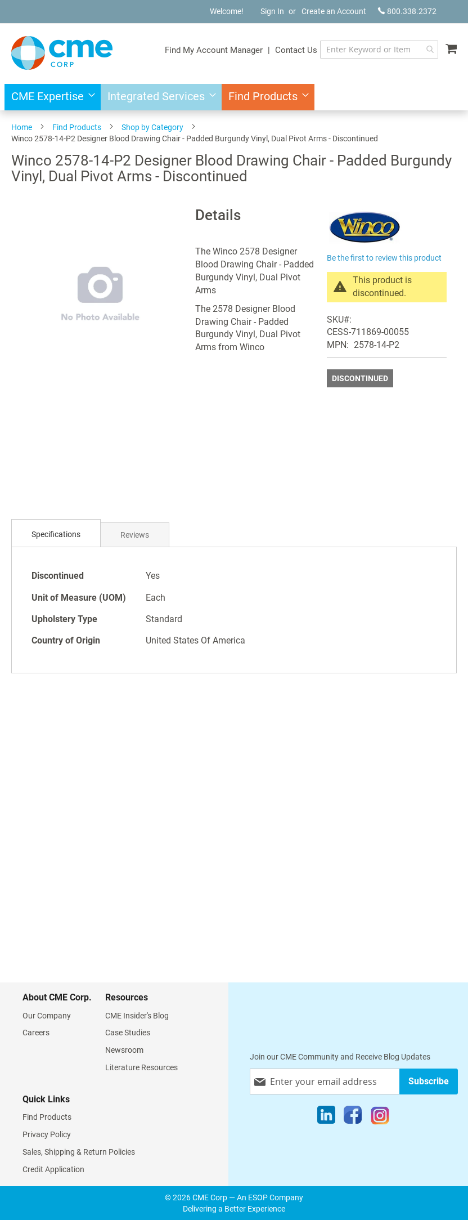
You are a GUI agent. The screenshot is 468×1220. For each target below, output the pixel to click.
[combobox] (379, 50)
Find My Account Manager (214, 50)
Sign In (272, 11)
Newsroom (124, 1049)
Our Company (46, 1015)
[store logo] (61, 53)
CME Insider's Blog (137, 1015)
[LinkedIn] (326, 1117)
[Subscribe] (428, 1081)
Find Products (76, 127)
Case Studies (127, 1032)
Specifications (56, 534)
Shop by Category (152, 127)
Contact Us (296, 50)
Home (21, 127)
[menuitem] (49, 97)
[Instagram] (380, 1117)
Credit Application (53, 1169)
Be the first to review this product (384, 257)
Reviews (134, 534)
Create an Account (334, 11)
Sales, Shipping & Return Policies (78, 1151)
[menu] (234, 97)
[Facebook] (353, 1117)
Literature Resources (141, 1067)
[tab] (56, 534)
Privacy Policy (46, 1134)
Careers (36, 1032)
